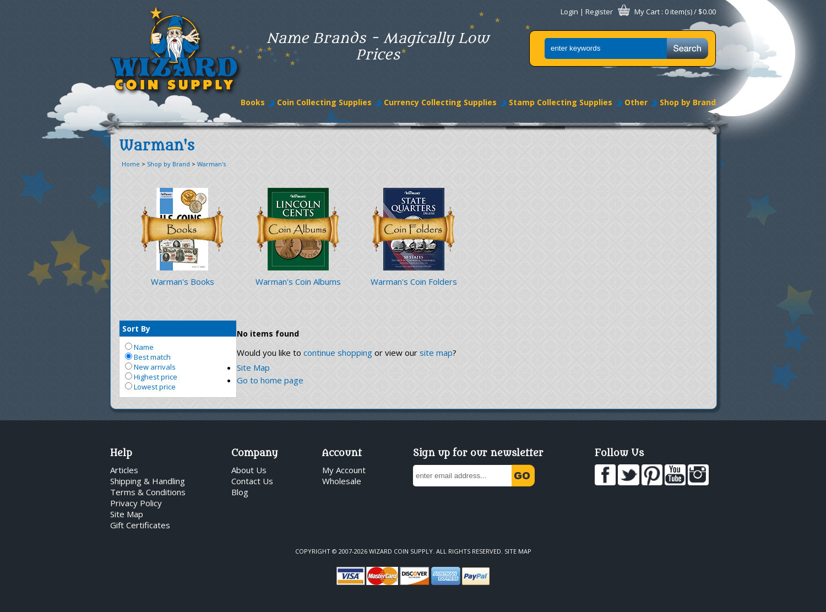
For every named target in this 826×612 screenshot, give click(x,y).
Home (131, 164)
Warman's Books (182, 281)
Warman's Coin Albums (298, 281)
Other (636, 102)
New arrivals (150, 367)
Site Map (253, 367)
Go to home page (270, 380)
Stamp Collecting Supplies (560, 102)
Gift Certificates (140, 524)
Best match (148, 357)
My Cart (647, 12)
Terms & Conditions (148, 491)
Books (253, 102)
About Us (249, 469)
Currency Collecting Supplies (440, 102)
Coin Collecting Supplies (324, 102)
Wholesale (341, 480)
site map (436, 352)
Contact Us (252, 480)
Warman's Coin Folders (414, 281)
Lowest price (150, 387)
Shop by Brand (688, 102)
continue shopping (337, 352)
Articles (124, 469)
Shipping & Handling (147, 480)
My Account (344, 469)
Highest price (151, 377)
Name (139, 347)
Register (599, 12)
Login (569, 12)
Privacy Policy (136, 502)
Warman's (211, 164)
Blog (239, 491)
